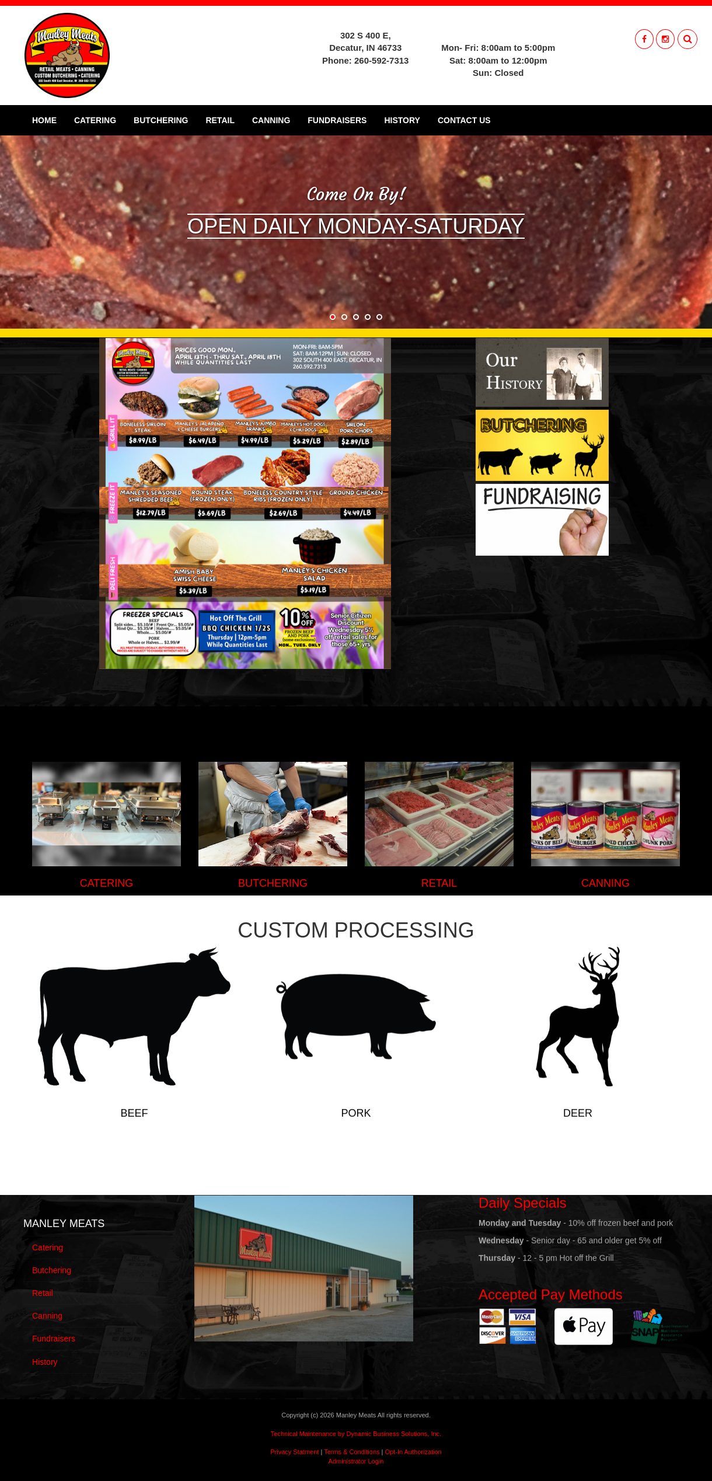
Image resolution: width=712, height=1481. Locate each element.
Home (44, 120)
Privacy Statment (294, 1451)
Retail (220, 120)
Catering (95, 120)
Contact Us (464, 120)
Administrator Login (356, 1461)
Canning (271, 120)
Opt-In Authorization (413, 1451)
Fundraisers (337, 120)
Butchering (161, 120)
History (402, 120)
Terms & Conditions (351, 1451)
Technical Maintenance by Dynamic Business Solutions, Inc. (356, 1433)
